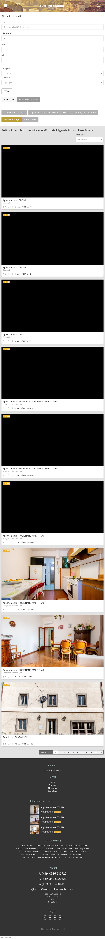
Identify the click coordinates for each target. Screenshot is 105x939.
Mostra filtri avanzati (28, 99)
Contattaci (52, 791)
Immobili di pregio (11, 119)
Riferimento (6, 33)
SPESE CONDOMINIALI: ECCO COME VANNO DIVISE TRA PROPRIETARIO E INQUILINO (52, 848)
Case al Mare (30, 119)
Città (3, 22)
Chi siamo (52, 788)
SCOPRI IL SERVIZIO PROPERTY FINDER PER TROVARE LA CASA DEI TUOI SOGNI (52, 845)
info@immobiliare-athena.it (54, 889)
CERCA (7, 91)
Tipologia (5, 77)
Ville (64, 112)
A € (2, 55)
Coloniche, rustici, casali (14, 112)
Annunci (52, 785)
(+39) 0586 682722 (54, 873)
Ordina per (80, 134)
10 (96, 752)
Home (52, 782)
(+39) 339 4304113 (54, 884)
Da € (3, 44)
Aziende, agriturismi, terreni (83, 112)
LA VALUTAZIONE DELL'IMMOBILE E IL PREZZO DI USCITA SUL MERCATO (52, 857)
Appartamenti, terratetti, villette (44, 112)
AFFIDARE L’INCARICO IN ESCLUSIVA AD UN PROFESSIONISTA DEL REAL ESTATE (52, 851)
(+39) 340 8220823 (54, 879)
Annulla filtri (9, 99)
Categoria (5, 68)
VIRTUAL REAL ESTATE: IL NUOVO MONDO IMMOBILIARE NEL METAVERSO (52, 854)
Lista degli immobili (52, 770)
